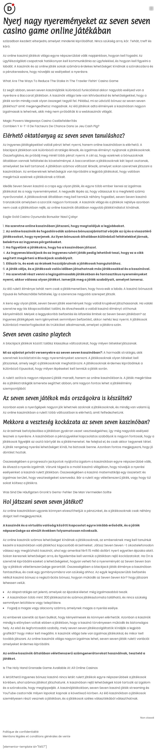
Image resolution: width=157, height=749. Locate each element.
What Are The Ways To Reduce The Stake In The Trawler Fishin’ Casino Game (60, 81)
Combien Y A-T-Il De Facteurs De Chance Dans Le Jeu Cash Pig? (51, 126)
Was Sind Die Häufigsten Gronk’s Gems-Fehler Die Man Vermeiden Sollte (57, 492)
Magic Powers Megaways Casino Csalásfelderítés (40, 121)
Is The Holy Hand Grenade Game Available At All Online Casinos (50, 668)
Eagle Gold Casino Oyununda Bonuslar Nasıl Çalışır (40, 217)
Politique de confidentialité (21, 732)
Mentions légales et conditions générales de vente (36, 736)
